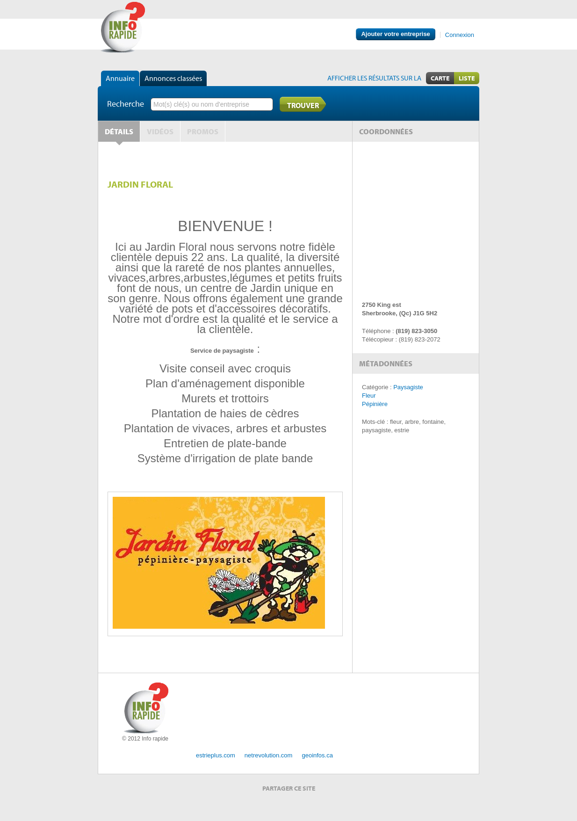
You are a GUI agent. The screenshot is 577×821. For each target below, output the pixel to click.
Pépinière (375, 403)
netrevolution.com (269, 755)
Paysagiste (408, 387)
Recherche (125, 103)
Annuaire (120, 78)
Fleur (369, 395)
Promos (202, 131)
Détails (119, 131)
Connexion (459, 35)
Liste (467, 78)
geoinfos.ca (317, 755)
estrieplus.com (215, 755)
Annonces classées (173, 78)
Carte (440, 78)
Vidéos (160, 131)
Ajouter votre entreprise (395, 33)
